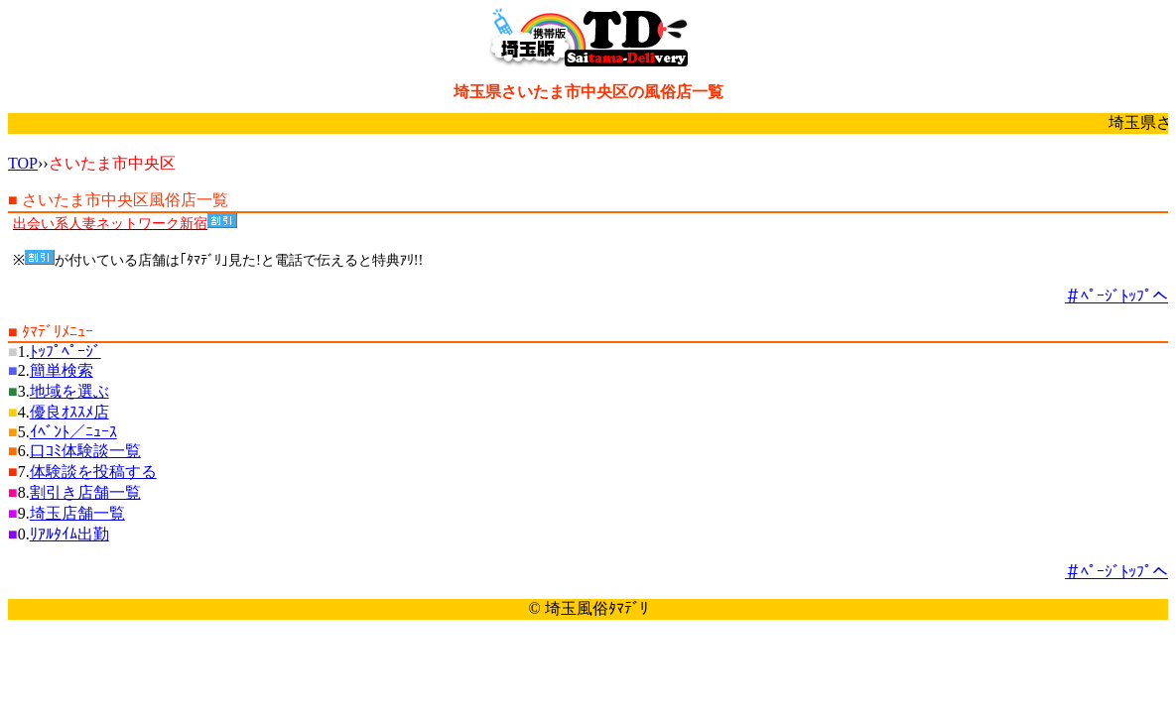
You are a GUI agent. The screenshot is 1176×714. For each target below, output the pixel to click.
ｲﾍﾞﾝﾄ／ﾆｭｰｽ (73, 431)
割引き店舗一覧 (85, 492)
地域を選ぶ (69, 391)
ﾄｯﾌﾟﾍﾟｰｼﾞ (65, 351)
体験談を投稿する (93, 471)
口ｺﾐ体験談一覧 (85, 450)
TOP (23, 163)
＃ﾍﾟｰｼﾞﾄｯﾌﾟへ (1116, 296)
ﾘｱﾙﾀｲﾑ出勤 (69, 534)
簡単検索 (61, 370)
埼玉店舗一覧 (77, 513)
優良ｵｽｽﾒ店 (69, 412)
